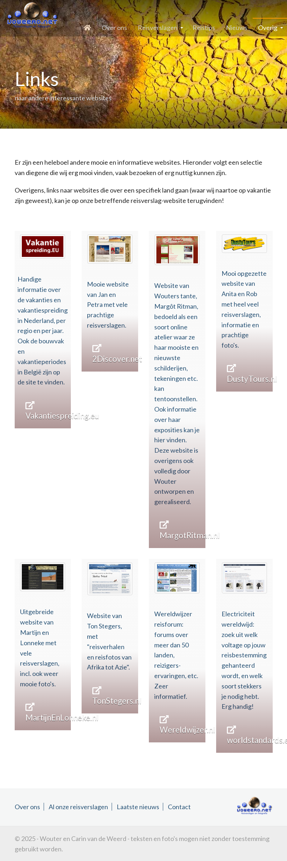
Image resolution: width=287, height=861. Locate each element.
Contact (179, 807)
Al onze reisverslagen (78, 807)
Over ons (114, 27)
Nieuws (236, 27)
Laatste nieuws (138, 807)
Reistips (204, 27)
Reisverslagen (157, 27)
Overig (267, 27)
